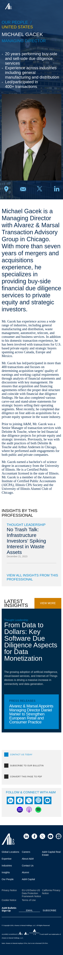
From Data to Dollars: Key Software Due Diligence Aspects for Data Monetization (30, 642)
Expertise (6, 858)
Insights (6, 872)
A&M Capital (28, 879)
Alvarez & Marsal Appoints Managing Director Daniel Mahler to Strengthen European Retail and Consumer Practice (31, 714)
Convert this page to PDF (26, 776)
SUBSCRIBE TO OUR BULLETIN (27, 765)
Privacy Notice (9, 890)
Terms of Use (29, 900)
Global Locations (10, 852)
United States (17, 27)
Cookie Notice (9, 900)
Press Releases (22, 700)
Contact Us (27, 865)
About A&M (28, 858)
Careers (26, 852)
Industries (7, 865)
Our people (15, 22)
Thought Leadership (26, 525)
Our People (8, 879)
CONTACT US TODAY (21, 754)
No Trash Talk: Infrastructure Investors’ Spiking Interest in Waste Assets (26, 541)
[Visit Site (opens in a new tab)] (26, 836)
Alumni (25, 872)
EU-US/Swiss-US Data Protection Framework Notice (31, 893)
